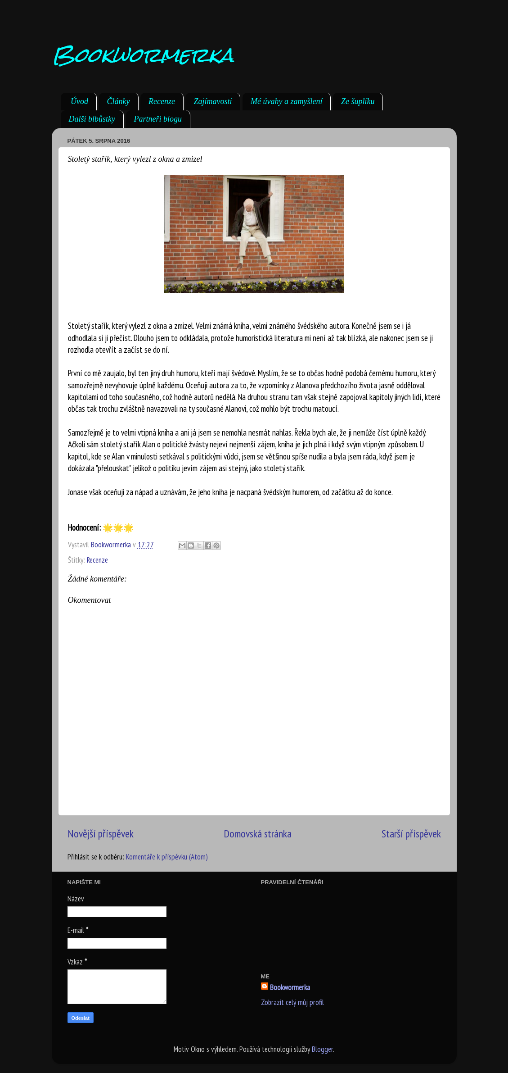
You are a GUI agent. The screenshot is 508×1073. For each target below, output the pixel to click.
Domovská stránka (258, 834)
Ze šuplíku (358, 101)
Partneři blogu (158, 118)
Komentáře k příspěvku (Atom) (167, 857)
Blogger (322, 1049)
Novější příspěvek (100, 834)
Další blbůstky (92, 118)
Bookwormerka (143, 54)
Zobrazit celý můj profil (292, 1002)
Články (118, 101)
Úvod (79, 101)
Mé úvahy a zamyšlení (286, 101)
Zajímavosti (212, 101)
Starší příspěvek (411, 834)
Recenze (161, 101)
